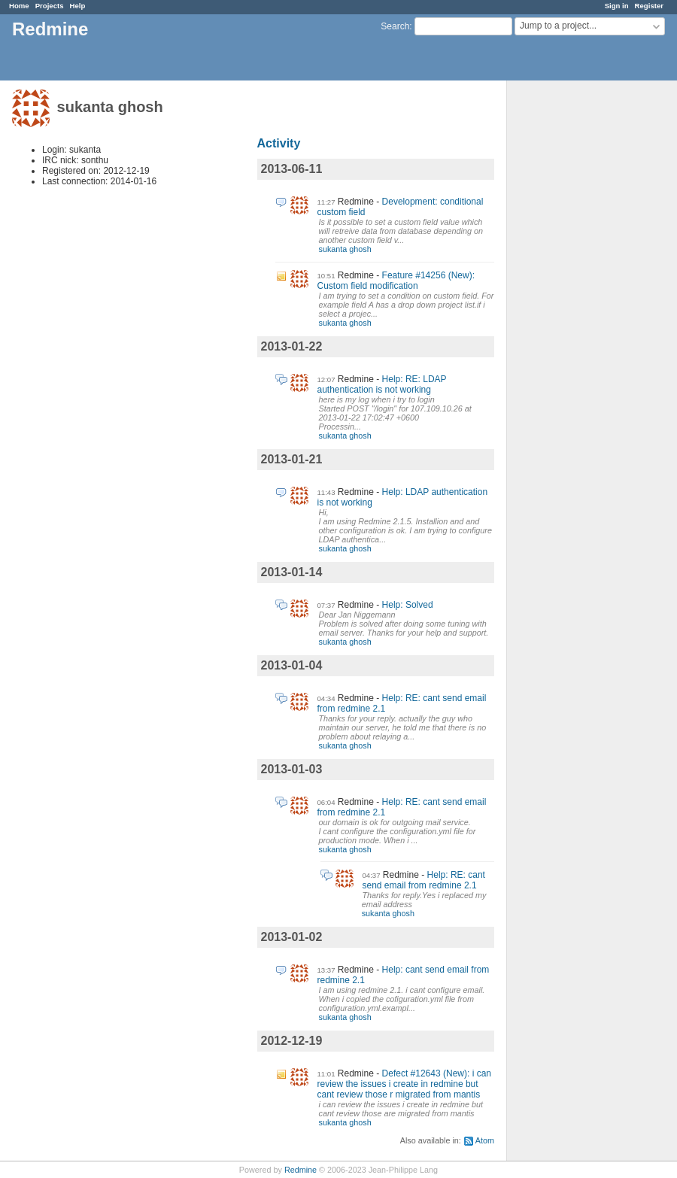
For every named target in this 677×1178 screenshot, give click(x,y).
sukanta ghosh (345, 249)
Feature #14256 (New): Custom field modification (396, 280)
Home (19, 6)
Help (78, 6)
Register (649, 6)
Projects (49, 6)
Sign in (617, 6)
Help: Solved (407, 605)
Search (395, 26)
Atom (484, 1140)
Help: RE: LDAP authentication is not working (382, 384)
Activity (279, 143)
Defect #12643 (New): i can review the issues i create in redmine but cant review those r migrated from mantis (404, 1084)
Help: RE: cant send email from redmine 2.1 (424, 880)
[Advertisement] (582, 316)
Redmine (300, 1169)
